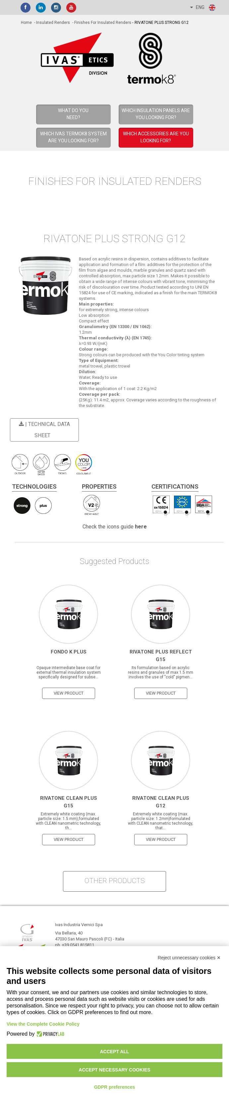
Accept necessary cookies (114, 1069)
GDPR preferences (114, 1087)
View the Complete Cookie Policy (43, 1024)
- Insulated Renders (51, 22)
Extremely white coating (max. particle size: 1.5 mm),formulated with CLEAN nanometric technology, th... (68, 821)
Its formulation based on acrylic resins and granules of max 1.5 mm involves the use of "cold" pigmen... (160, 672)
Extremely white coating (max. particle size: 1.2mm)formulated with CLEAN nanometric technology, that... (160, 821)
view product (69, 693)
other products (115, 881)
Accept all (114, 1051)
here (141, 526)
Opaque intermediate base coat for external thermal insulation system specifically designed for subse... (68, 672)
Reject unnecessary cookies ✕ (189, 957)
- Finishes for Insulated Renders (101, 22)
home (26, 22)
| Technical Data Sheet (43, 430)
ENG (203, 7)
